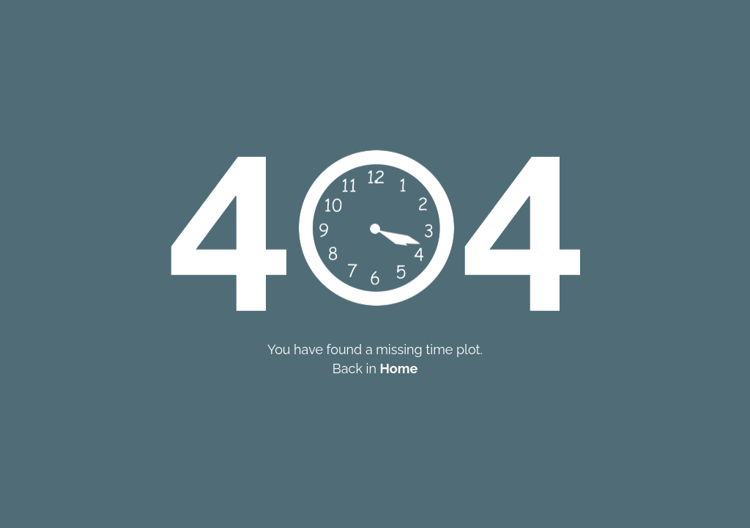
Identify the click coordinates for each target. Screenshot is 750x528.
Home (399, 368)
